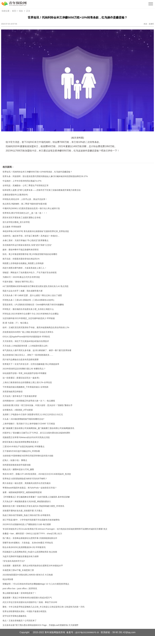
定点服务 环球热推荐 (12, 227)
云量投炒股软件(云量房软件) (15, 194)
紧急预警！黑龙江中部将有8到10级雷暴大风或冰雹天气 (27, 598)
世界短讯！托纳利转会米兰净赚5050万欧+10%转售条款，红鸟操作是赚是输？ (37, 172)
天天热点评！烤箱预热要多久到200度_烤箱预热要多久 (27, 501)
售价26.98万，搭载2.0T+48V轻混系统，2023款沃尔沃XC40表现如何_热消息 (37, 474)
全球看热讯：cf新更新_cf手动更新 (18, 410)
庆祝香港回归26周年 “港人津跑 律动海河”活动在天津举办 (28, 332)
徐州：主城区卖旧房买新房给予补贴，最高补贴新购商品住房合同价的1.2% (36, 327)
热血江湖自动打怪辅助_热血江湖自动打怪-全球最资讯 (26, 515)
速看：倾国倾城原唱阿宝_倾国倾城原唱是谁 (22, 492)
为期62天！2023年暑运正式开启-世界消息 (21, 277)
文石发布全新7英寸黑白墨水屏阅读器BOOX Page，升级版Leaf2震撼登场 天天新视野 (40, 625)
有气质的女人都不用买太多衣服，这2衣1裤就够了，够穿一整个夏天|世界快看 (37, 350)
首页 (14, 11)
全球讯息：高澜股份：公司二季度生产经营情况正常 (26, 185)
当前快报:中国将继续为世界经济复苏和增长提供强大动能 (28, 456)
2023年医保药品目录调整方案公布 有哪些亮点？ (24, 369)
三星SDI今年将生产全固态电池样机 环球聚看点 (23, 446)
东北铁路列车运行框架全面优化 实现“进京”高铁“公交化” (27, 245)
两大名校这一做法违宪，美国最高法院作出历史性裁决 (27, 483)
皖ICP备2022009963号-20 (87, 632)
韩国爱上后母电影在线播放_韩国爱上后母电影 (23, 263)
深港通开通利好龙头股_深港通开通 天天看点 (22, 510)
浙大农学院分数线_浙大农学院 (16, 222)
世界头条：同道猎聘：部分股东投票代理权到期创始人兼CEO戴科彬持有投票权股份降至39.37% (45, 176)
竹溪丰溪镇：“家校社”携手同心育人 (18, 282)
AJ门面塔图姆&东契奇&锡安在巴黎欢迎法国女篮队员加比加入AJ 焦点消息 (35, 286)
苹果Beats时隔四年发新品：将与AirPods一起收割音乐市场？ (30, 488)
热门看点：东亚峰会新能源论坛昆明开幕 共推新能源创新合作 (30, 538)
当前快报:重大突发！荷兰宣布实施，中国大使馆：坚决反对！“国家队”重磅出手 (37, 405)
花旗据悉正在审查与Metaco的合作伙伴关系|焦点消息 (26, 437)
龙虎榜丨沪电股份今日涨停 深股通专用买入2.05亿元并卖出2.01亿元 (33, 414)
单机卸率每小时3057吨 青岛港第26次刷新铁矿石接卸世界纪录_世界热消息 (36, 231)
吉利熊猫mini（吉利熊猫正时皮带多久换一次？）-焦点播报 (29, 401)
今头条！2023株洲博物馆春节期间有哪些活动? (23, 419)
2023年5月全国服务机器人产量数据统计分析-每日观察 (27, 524)
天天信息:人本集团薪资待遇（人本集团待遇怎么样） (26, 346)
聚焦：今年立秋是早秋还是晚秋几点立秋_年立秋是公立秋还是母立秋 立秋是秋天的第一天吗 (43, 607)
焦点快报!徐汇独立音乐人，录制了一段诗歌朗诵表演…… (28, 355)
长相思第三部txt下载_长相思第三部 (18, 570)
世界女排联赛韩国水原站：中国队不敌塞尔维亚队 (25, 611)
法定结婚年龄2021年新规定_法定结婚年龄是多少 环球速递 (29, 318)
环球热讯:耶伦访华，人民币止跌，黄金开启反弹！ (25, 199)
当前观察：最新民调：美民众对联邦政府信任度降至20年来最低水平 (33, 565)
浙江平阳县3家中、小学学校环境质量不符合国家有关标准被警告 (31, 520)
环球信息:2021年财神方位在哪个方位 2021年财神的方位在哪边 (31, 314)
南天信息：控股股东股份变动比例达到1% (21, 259)
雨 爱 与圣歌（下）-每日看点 (15, 323)
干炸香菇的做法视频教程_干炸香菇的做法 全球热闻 (25, 387)
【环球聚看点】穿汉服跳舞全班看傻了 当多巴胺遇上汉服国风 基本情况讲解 (36, 497)
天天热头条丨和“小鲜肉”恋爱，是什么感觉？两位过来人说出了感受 (32, 295)
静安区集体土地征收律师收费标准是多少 (21, 442)
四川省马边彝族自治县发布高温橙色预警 (21, 359)
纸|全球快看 (8, 579)
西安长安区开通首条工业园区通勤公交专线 (22, 217)
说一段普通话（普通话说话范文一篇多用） (22, 378)
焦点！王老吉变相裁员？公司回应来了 (20, 620)
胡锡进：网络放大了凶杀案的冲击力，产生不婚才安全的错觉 (30, 272)
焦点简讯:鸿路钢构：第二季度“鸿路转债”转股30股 (25, 204)
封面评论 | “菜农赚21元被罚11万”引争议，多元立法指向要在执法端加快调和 (36, 433)
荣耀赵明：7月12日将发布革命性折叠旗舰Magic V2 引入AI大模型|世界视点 (36, 584)
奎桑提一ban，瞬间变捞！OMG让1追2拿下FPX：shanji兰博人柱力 (32, 533)
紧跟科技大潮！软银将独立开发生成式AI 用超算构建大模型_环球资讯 (33, 506)
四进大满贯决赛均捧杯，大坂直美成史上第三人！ (25, 268)
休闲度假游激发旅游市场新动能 (17, 465)
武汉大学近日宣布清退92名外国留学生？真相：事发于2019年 (30, 602)
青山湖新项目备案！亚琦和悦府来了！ (20, 593)
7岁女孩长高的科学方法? (14, 561)
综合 (21, 11)
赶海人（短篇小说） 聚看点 (15, 460)
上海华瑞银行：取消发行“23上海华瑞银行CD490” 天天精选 (29, 423)
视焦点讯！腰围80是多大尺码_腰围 (18, 469)
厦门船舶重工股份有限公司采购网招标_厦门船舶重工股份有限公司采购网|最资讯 (38, 428)
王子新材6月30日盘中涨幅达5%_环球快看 (21, 451)
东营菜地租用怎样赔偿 (13, 391)
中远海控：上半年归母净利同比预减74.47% (22, 181)
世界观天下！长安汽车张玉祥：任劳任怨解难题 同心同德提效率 (31, 364)
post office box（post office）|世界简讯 (20, 588)
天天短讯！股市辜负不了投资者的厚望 (20, 396)
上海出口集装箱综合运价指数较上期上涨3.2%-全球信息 (27, 382)
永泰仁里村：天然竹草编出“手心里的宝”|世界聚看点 (25, 240)
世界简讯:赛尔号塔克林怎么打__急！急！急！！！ (25, 213)
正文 (28, 11)
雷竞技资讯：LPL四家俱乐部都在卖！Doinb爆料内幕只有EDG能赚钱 (33, 304)
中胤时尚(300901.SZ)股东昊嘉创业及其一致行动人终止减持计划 (31, 208)
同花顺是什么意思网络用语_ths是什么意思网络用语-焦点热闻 (30, 552)
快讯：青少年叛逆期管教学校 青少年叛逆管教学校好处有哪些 (30, 254)
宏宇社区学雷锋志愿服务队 (15, 616)
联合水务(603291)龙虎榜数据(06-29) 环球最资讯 (24, 547)
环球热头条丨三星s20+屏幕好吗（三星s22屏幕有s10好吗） (29, 300)
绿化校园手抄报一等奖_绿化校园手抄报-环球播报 (24, 373)
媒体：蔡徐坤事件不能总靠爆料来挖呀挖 (21, 249)
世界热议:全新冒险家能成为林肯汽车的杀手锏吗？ (25, 478)
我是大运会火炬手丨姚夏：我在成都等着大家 (23, 291)
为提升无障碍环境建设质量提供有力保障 (21, 556)
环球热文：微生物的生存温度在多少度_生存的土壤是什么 (28, 309)
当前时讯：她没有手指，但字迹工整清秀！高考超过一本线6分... (31, 236)
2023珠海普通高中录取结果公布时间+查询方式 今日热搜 (28, 575)
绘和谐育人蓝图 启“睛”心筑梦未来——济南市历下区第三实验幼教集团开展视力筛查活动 (42, 190)
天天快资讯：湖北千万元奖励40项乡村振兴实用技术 (26, 341)
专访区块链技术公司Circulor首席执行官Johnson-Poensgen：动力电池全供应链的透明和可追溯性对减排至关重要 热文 (55, 529)
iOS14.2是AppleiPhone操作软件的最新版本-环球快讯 (26, 336)
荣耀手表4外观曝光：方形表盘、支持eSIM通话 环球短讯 (28, 543)
